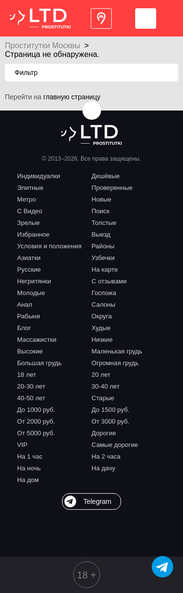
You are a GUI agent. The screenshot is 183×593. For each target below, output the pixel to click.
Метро (26, 199)
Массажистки (37, 339)
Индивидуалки (38, 176)
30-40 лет (106, 386)
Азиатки (29, 257)
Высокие (30, 351)
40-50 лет (31, 398)
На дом (28, 479)
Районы (103, 246)
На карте (105, 269)
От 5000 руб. (36, 433)
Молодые (31, 292)
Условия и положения (49, 246)
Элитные (30, 187)
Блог (24, 328)
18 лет (26, 374)
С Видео (29, 211)
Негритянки (34, 281)
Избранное (33, 234)
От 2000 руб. (36, 421)
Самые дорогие (115, 444)
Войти (145, 18)
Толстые (104, 222)
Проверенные (112, 187)
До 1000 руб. (36, 409)
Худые (101, 328)
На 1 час (29, 456)
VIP (22, 444)
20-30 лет (31, 386)
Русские (29, 269)
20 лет (101, 374)
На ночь (29, 468)
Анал (24, 304)
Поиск (100, 211)
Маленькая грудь (117, 351)
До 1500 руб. (111, 409)
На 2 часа (106, 456)
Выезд (101, 234)
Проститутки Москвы (42, 45)
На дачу (104, 468)
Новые (101, 199)
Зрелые (28, 222)
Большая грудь (39, 363)
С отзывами (109, 281)
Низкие (102, 339)
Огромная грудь (115, 363)
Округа (102, 316)
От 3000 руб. (111, 421)
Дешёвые (106, 176)
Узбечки (103, 257)
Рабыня (28, 316)
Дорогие (104, 433)
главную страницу (72, 97)
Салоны (104, 304)
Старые (103, 398)
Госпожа (104, 292)
